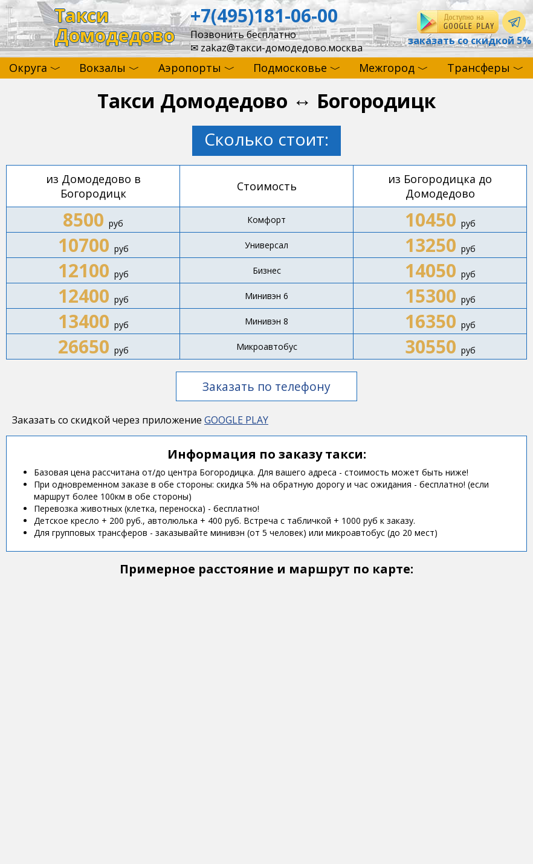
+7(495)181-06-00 (264, 15)
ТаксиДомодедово (114, 26)
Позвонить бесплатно (243, 34)
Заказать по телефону (266, 386)
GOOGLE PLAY (236, 420)
